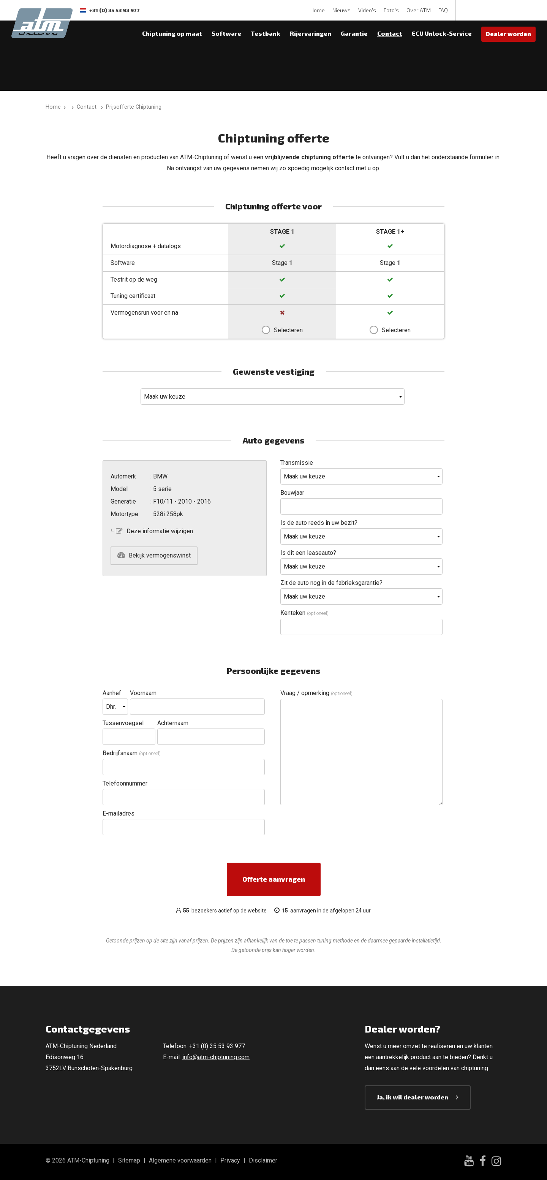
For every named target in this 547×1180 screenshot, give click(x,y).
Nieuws (341, 10)
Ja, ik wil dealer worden (412, 1097)
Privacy (230, 1160)
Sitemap (129, 1160)
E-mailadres (118, 813)
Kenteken (304, 612)
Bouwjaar (292, 492)
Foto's (391, 10)
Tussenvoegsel (123, 723)
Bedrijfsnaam (132, 753)
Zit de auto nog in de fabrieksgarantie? (331, 582)
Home (317, 10)
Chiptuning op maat (172, 33)
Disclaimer (263, 1160)
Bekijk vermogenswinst (160, 555)
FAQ (443, 10)
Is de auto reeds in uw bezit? (318, 522)
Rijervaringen (310, 33)
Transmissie (296, 462)
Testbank (265, 33)
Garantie (354, 33)
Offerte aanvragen (273, 879)
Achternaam (172, 723)
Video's (367, 10)
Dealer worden (508, 33)
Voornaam (143, 693)
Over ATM (418, 10)
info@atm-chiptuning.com (216, 1057)
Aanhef (112, 693)
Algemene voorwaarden (180, 1160)
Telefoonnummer (125, 783)
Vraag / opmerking (316, 693)
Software (226, 33)
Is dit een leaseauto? (308, 552)
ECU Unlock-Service (442, 33)
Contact (389, 33)
